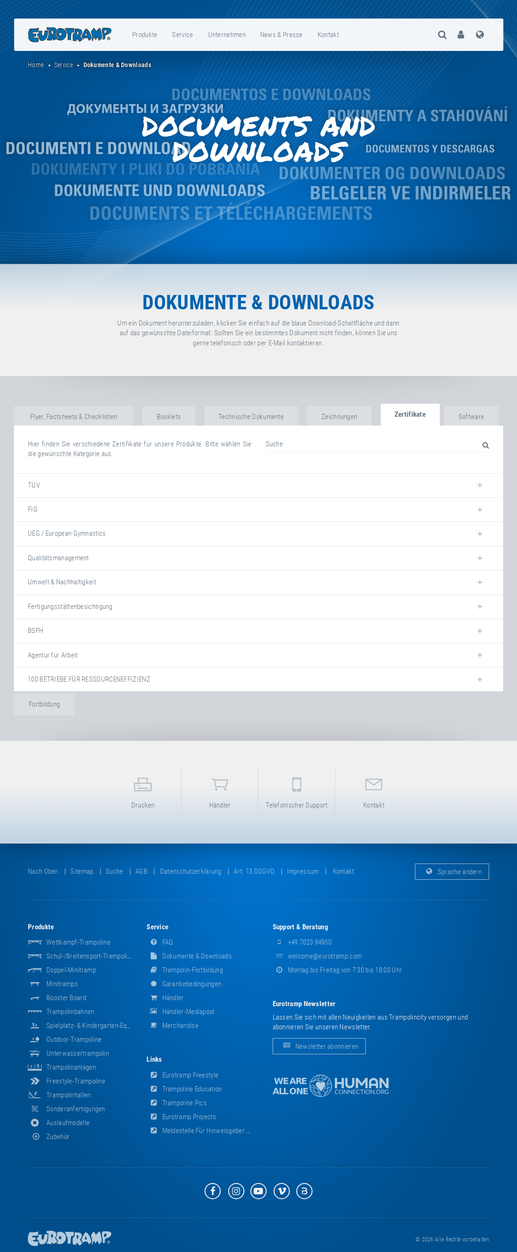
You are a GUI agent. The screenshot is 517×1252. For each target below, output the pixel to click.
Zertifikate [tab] (410, 414)
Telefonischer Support (296, 791)
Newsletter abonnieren (319, 1046)
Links (154, 1059)
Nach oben (43, 871)
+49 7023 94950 (302, 942)
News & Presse (281, 35)
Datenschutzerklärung (191, 871)
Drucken (143, 791)
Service (182, 35)
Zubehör (49, 1137)
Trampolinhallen (68, 1095)
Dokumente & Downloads (189, 956)
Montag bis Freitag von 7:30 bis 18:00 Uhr (337, 970)
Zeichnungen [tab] (339, 417)
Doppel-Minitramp (71, 970)
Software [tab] (471, 417)
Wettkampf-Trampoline (78, 942)
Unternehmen (227, 35)
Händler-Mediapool (180, 1012)
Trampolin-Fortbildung (185, 970)
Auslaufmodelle (67, 1123)
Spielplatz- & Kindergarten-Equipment (97, 1025)
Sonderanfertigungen (75, 1109)
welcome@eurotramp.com (317, 956)
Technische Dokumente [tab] (251, 417)
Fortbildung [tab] (44, 704)
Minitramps (62, 984)
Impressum (303, 871)
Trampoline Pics (177, 1103)
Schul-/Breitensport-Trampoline (90, 956)
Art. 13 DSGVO (254, 871)
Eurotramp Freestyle (182, 1075)
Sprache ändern (452, 871)
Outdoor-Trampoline (74, 1039)
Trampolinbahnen (70, 1012)
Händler (220, 791)
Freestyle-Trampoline (75, 1081)
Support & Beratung (300, 927)
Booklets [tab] (169, 417)
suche (114, 871)
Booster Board (66, 998)
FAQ (160, 942)
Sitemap (81, 871)
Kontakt (328, 35)
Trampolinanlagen (71, 1067)
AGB (141, 871)
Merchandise (172, 1025)
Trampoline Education (184, 1089)
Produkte (144, 35)
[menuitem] (145, 35)
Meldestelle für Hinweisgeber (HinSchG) (210, 1131)
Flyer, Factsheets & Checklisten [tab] (73, 417)
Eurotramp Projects (181, 1117)
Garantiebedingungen (184, 984)
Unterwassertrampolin (77, 1053)
